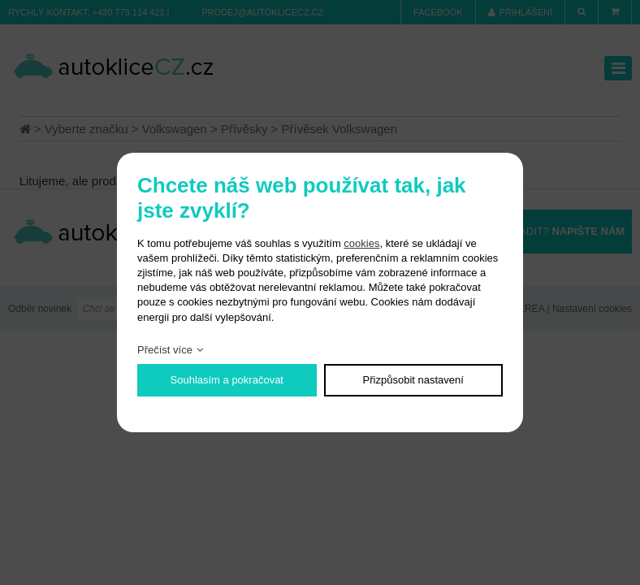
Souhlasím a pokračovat (227, 380)
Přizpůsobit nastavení (413, 380)
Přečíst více (164, 350)
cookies (361, 243)
